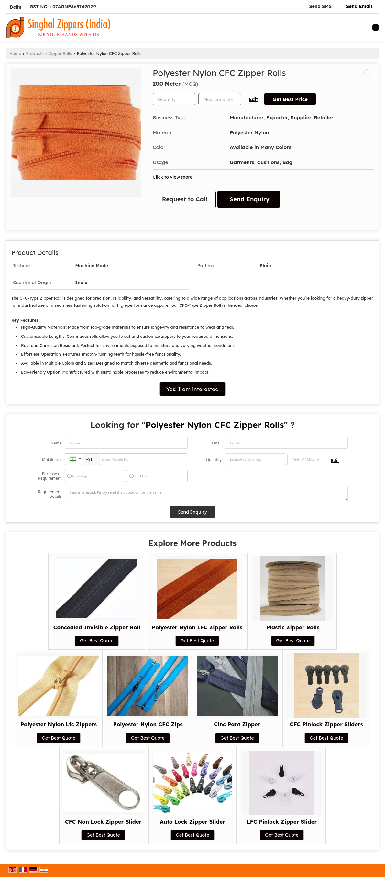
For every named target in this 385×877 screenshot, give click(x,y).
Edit (253, 99)
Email (217, 443)
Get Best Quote (97, 641)
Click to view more (172, 177)
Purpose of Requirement (49, 476)
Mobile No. (52, 459)
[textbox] (219, 99)
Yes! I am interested (192, 389)
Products (35, 53)
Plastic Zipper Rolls (292, 627)
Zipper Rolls (60, 53)
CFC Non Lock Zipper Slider (103, 821)
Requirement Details (49, 494)
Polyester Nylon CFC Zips (147, 724)
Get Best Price (290, 99)
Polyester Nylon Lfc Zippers (58, 724)
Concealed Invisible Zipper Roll (96, 627)
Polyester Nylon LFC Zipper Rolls (197, 627)
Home (15, 53)
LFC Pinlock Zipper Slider (282, 821)
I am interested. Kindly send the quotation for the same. (206, 494)
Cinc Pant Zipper (237, 724)
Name (56, 443)
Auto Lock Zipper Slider (192, 821)
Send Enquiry (250, 199)
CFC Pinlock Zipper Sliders (326, 724)
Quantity (214, 459)
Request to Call (184, 199)
